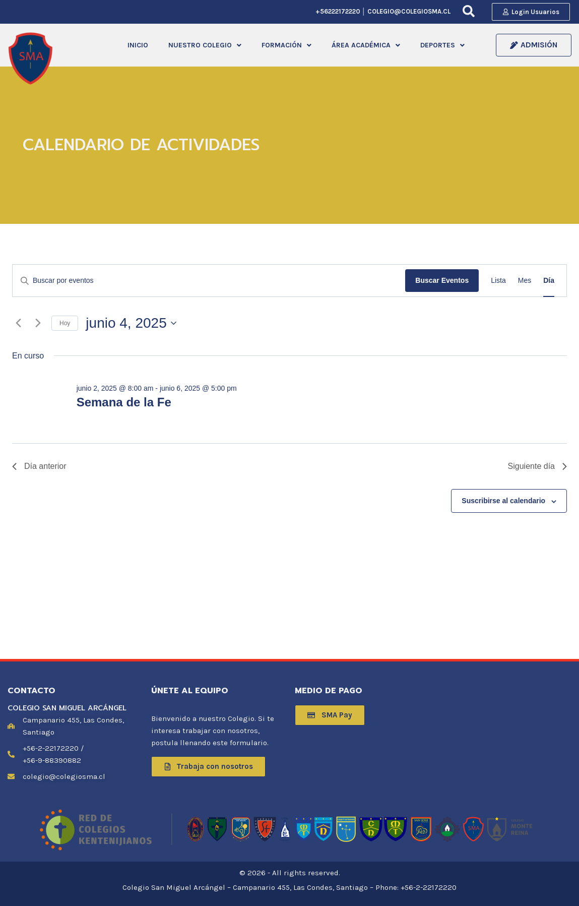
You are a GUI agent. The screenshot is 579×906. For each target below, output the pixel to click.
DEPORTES (442, 45)
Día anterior (39, 467)
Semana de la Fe (124, 403)
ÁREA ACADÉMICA (366, 45)
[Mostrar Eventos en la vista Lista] (498, 282)
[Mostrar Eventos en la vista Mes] (524, 282)
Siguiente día (537, 467)
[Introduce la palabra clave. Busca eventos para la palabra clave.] (209, 282)
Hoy (64, 324)
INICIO (137, 45)
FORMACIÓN (286, 45)
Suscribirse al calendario (503, 502)
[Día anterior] (18, 324)
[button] (204, 45)
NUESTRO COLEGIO (204, 45)
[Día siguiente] (38, 324)
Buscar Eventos (442, 282)
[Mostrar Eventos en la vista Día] (548, 282)
